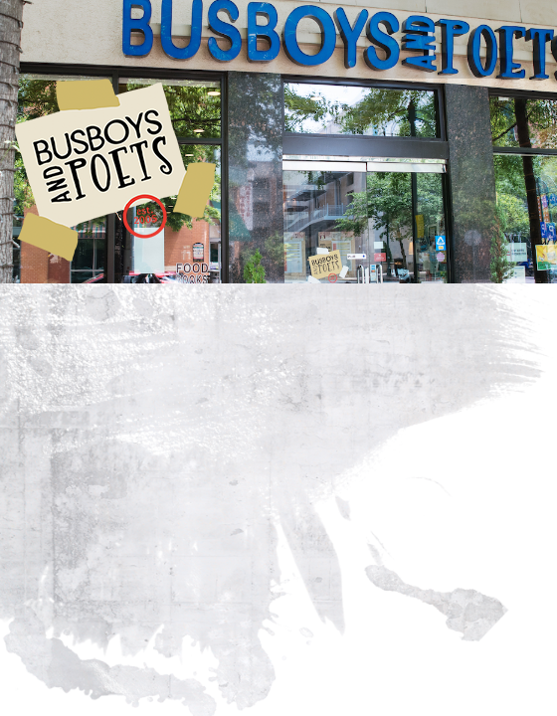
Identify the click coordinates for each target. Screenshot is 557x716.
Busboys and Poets (115, 170)
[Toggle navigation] (60, 32)
